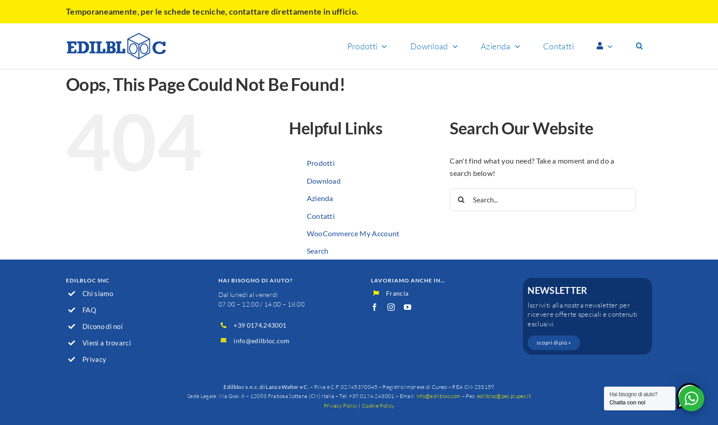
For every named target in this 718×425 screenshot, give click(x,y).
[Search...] (543, 199)
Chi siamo (97, 293)
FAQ (89, 310)
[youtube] (407, 307)
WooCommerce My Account (353, 233)
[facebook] (374, 307)
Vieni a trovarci (106, 343)
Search (318, 250)
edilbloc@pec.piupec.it (504, 396)
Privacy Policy (341, 405)
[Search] (461, 199)
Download (324, 180)
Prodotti (321, 163)
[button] (639, 46)
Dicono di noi (102, 326)
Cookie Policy (378, 405)
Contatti (321, 216)
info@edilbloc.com (261, 341)
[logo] (116, 36)
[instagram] (391, 307)
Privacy (94, 359)
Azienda (320, 198)
